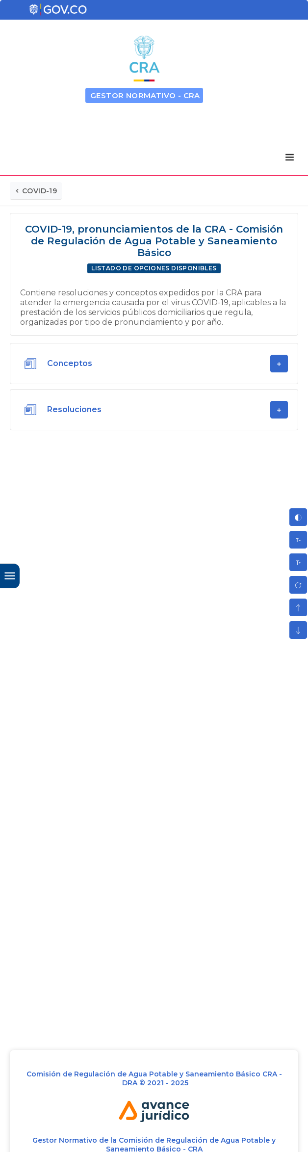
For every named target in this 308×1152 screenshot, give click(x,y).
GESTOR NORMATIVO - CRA (145, 95)
